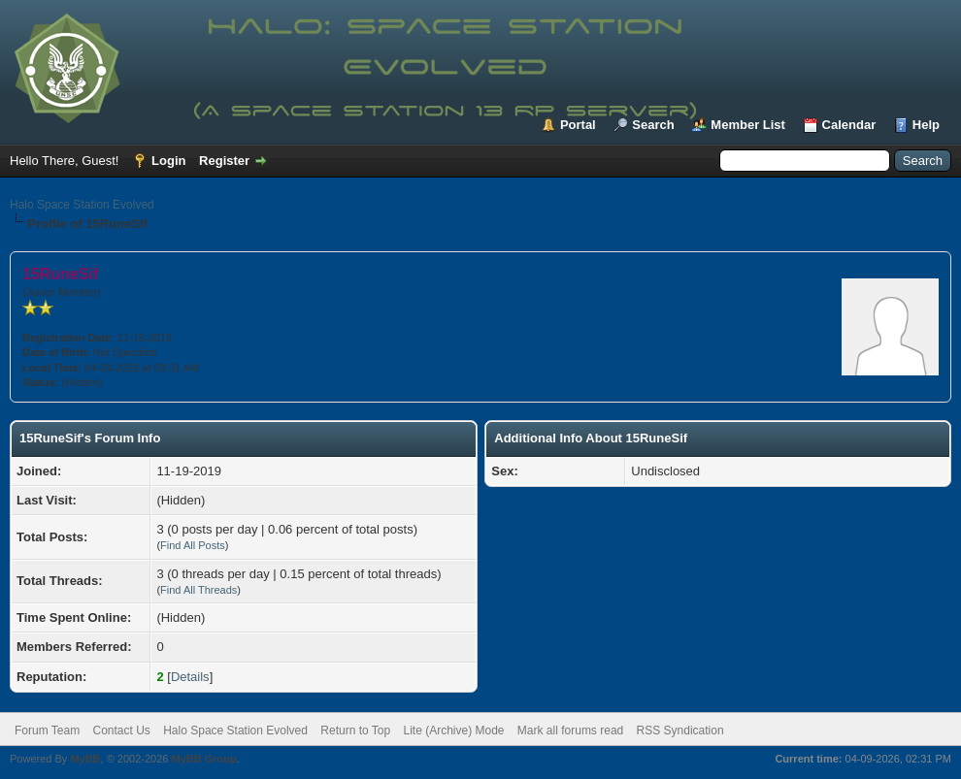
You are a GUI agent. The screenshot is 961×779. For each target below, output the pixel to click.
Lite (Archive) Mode (453, 730)
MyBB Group (203, 758)
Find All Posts (192, 545)
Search (653, 124)
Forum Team (47, 730)
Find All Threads (198, 590)
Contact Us (120, 730)
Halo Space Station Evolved (82, 204)
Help (926, 124)
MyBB (85, 758)
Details (190, 676)
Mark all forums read (570, 730)
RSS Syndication (680, 730)
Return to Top (355, 730)
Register (224, 160)
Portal (578, 124)
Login (168, 160)
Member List (748, 124)
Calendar (849, 124)
